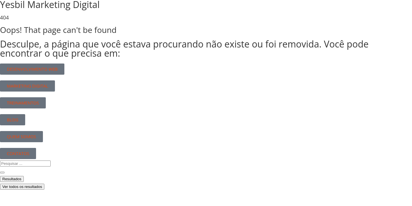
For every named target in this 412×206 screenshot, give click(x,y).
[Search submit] (2, 172)
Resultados (11, 179)
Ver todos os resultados (22, 187)
